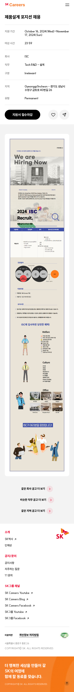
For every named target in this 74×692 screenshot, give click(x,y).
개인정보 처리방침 (29, 635)
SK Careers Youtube (19, 593)
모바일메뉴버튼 (67, 5)
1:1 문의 (9, 575)
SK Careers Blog (17, 599)
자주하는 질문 (12, 569)
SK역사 (11, 539)
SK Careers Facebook (20, 606)
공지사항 (9, 563)
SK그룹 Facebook (17, 618)
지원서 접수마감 (22, 115)
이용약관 (9, 635)
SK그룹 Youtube (16, 612)
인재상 (8, 545)
